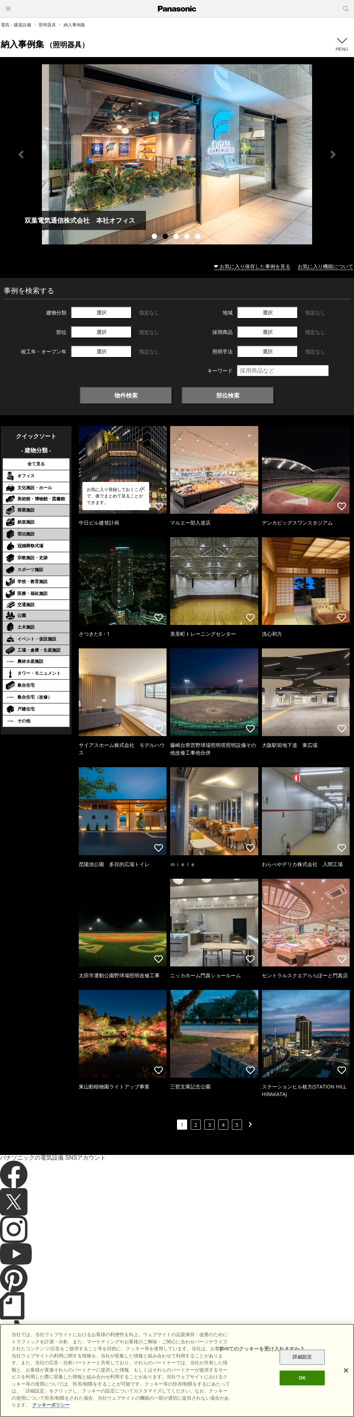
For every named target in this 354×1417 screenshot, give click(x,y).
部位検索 (227, 395)
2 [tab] (166, 237)
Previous (21, 154)
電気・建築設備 (16, 25)
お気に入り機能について (325, 266)
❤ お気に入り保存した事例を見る (252, 266)
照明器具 (47, 25)
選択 (101, 312)
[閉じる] (346, 1370)
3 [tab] (177, 237)
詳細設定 (302, 1357)
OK (302, 1378)
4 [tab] (187, 237)
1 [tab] (155, 237)
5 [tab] (198, 237)
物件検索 (126, 395)
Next (333, 154)
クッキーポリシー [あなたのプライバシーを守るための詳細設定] (51, 1405)
